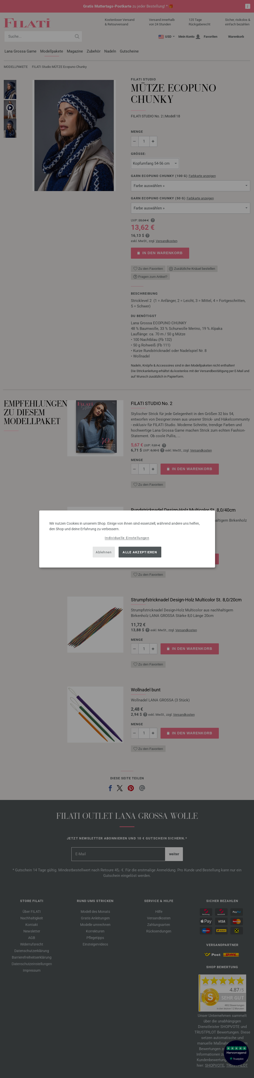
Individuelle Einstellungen (127, 538)
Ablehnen (104, 552)
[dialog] (127, 539)
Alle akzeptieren (140, 552)
